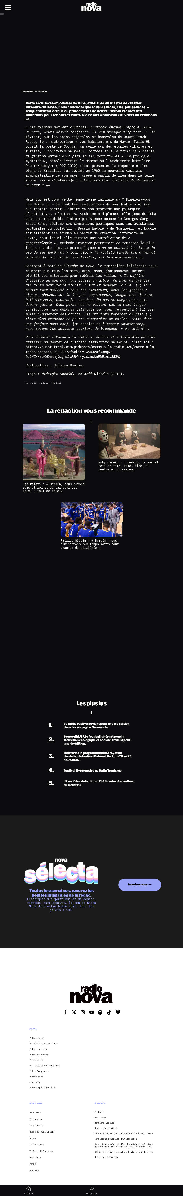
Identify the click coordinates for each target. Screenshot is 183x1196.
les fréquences (40, 1071)
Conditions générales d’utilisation (115, 1139)
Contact (98, 1112)
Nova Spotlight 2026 (43, 1087)
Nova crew (100, 1117)
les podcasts (39, 1049)
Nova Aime (35, 1112)
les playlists (40, 1055)
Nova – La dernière (105, 1128)
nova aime (37, 1077)
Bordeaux (34, 1170)
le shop (36, 1082)
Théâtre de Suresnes (41, 1151)
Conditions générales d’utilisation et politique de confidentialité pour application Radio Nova (123, 1145)
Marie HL (31, 383)
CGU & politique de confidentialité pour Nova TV (123, 1152)
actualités (38, 1060)
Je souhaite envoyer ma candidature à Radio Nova (123, 1133)
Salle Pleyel (36, 1144)
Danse (32, 1163)
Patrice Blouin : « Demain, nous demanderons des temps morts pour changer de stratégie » (90, 544)
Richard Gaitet (51, 383)
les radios (38, 1038)
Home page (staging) (106, 1157)
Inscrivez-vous (138, 884)
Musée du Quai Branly (41, 1132)
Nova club (35, 1157)
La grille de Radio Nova (46, 1065)
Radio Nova (35, 1119)
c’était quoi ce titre (45, 1043)
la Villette (36, 1125)
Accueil (28, 1190)
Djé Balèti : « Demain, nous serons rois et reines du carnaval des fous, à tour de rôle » (54, 487)
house (32, 1138)
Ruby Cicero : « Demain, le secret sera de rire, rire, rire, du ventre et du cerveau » (128, 465)
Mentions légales (104, 1123)
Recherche (91, 1190)
